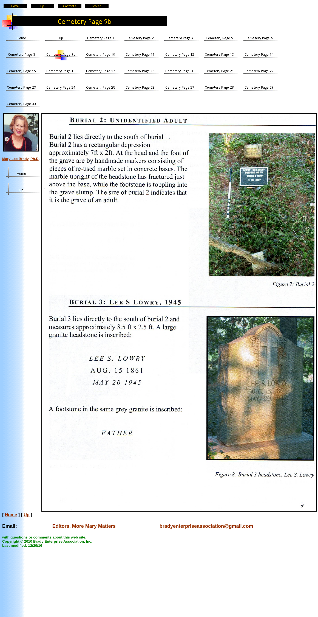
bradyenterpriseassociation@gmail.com (206, 526)
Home (11, 514)
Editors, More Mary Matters (84, 526)
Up (26, 514)
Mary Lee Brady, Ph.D (20, 159)
